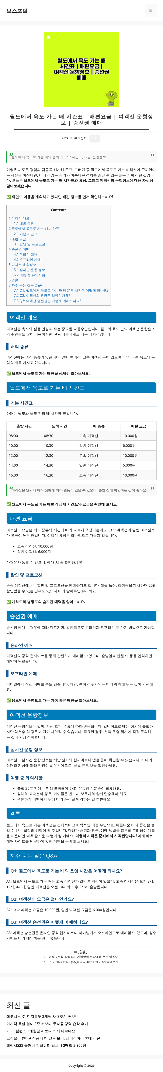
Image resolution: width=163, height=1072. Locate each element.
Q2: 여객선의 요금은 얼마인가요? (42, 295)
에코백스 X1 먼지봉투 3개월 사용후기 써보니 (42, 1016)
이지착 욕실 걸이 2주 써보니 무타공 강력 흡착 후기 (47, 1023)
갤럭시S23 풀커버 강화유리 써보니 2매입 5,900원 (46, 1045)
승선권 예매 (19, 249)
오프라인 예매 (27, 259)
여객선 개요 (19, 218)
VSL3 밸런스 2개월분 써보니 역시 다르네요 (40, 1030)
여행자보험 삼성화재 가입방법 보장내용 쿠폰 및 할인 (84, 957)
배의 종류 (24, 223)
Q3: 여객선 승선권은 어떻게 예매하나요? (47, 300)
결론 (13, 280)
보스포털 (17, 10)
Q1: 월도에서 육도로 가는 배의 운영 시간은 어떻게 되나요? (61, 290)
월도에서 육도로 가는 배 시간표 (34, 228)
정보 (82, 951)
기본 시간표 (25, 233)
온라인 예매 (25, 254)
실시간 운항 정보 (29, 269)
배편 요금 (17, 239)
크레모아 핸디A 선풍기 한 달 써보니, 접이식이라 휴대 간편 (53, 1038)
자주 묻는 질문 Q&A (25, 285)
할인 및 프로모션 (29, 244)
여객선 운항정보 (22, 264)
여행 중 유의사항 (29, 275)
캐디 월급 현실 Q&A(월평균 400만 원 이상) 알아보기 (83, 962)
